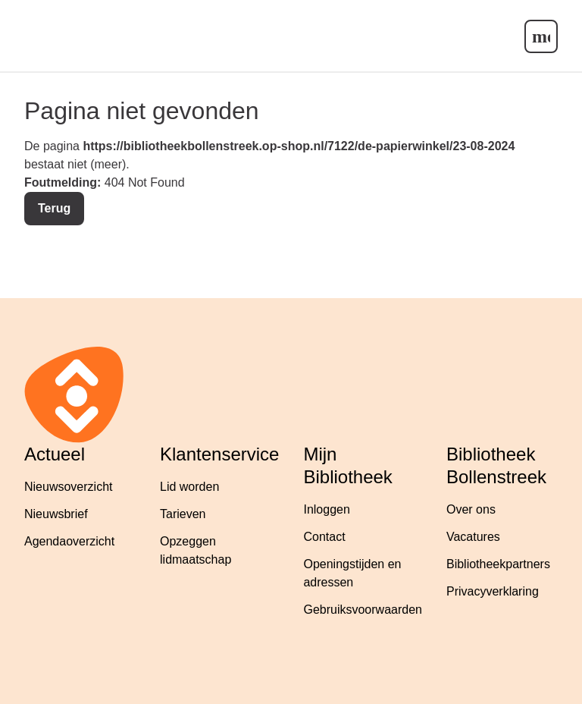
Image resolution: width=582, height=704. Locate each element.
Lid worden (189, 486)
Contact (324, 536)
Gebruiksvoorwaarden (362, 609)
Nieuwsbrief (56, 514)
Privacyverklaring (492, 591)
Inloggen (326, 509)
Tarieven (182, 514)
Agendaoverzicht (69, 541)
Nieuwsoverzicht (68, 486)
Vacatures (473, 536)
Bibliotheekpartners (498, 564)
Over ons (471, 509)
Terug (54, 208)
